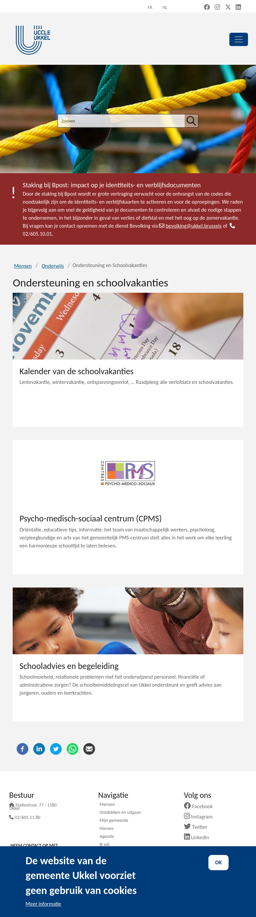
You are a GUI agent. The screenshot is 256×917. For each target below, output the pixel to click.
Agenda (106, 837)
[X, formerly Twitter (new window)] (228, 8)
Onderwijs (53, 266)
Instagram (201, 817)
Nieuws (106, 829)
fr (150, 7)
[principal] (238, 39)
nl (164, 7)
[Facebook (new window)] (207, 8)
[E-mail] (89, 748)
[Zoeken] (191, 120)
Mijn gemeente (113, 821)
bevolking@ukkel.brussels (190, 226)
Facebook (201, 806)
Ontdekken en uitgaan (120, 813)
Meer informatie (43, 904)
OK (218, 862)
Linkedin (199, 837)
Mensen (23, 266)
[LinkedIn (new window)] (238, 8)
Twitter (198, 827)
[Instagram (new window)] (217, 8)
